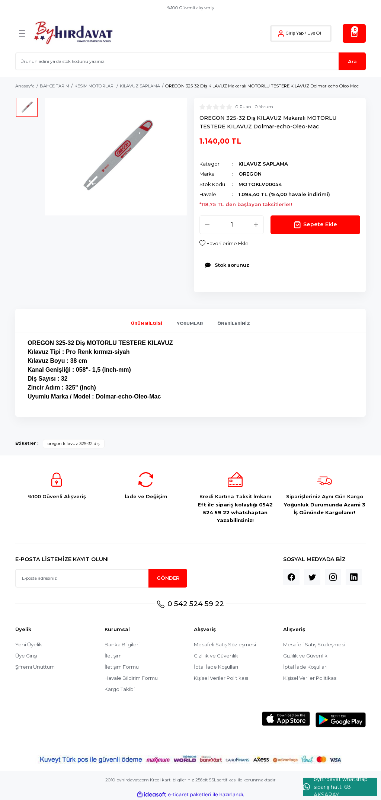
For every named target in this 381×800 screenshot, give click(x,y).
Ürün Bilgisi (146, 323)
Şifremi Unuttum (35, 667)
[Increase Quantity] (256, 225)
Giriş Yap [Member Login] (295, 33)
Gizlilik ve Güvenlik (216, 656)
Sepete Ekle (315, 224)
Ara (352, 61)
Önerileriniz (233, 323)
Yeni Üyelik (28, 644)
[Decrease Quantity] (207, 225)
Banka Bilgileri (122, 644)
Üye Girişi (26, 656)
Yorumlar (190, 323)
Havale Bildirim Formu (131, 678)
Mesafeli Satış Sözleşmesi (225, 644)
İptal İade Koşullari (216, 667)
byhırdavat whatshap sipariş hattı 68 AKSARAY (335, 787)
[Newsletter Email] (101, 578)
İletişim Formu (122, 667)
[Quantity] (232, 225)
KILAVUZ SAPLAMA (263, 164)
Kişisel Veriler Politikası (221, 678)
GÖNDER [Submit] (168, 578)
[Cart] (354, 33)
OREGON (250, 174)
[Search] (190, 61)
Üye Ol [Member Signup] (314, 33)
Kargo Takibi (120, 689)
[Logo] (73, 33)
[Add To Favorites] (224, 243)
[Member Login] (281, 33)
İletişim (113, 656)
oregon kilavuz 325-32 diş (74, 443)
